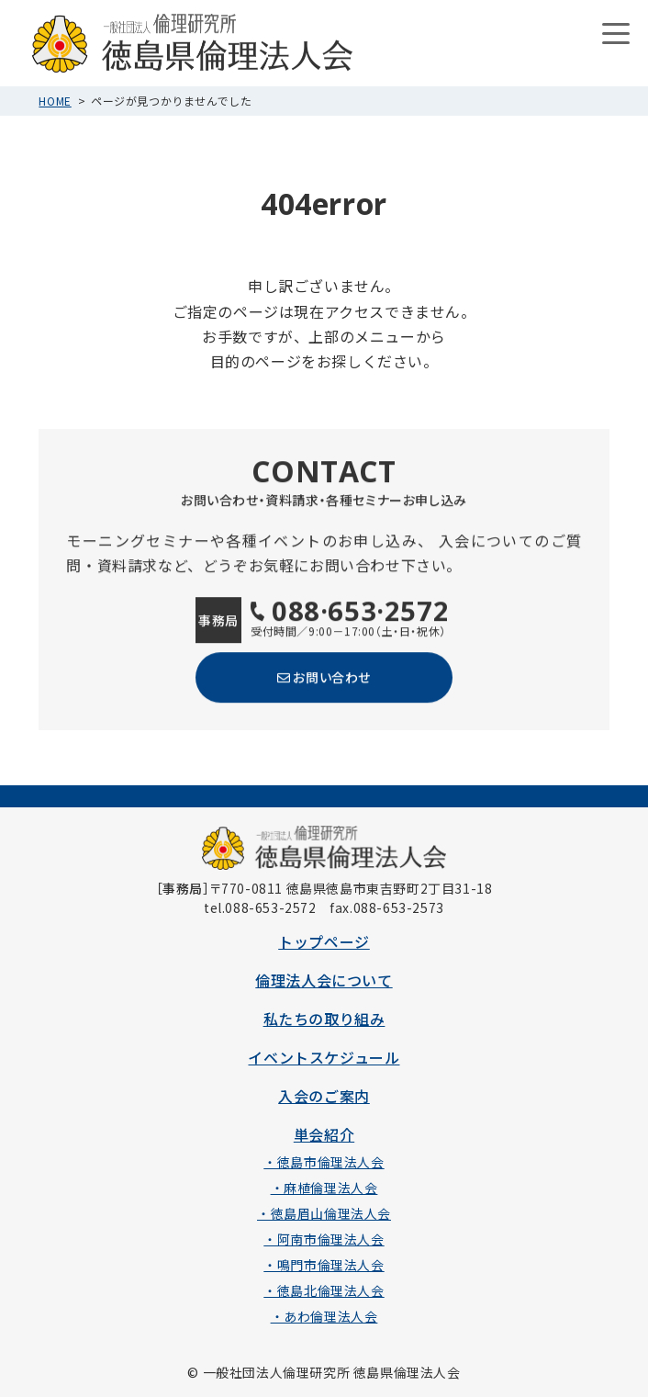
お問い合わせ (324, 677)
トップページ (324, 941)
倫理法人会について (323, 980)
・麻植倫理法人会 (324, 1187)
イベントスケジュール (323, 1057)
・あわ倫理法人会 (324, 1316)
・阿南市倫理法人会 (323, 1239)
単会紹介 (324, 1134)
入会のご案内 (324, 1096)
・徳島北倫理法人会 (323, 1290)
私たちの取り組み (324, 1019)
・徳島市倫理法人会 (323, 1162)
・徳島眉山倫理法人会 (324, 1213)
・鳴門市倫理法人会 (323, 1265)
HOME (55, 100)
